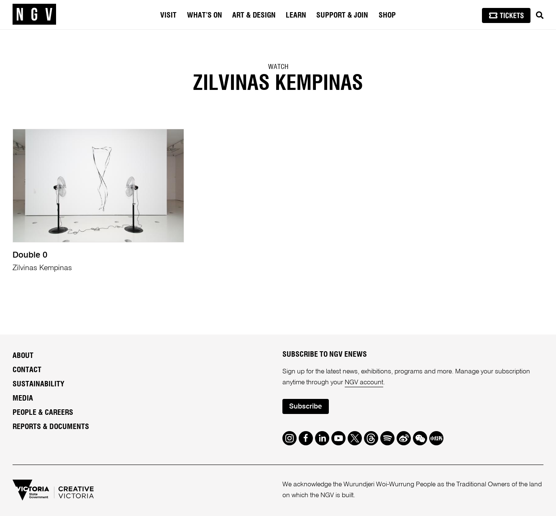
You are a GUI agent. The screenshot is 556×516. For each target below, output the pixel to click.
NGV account (364, 382)
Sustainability (38, 384)
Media (23, 398)
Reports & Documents (51, 427)
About (23, 356)
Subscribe (305, 406)
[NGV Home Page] (34, 15)
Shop (387, 15)
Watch (278, 67)
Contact (27, 370)
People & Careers (43, 412)
